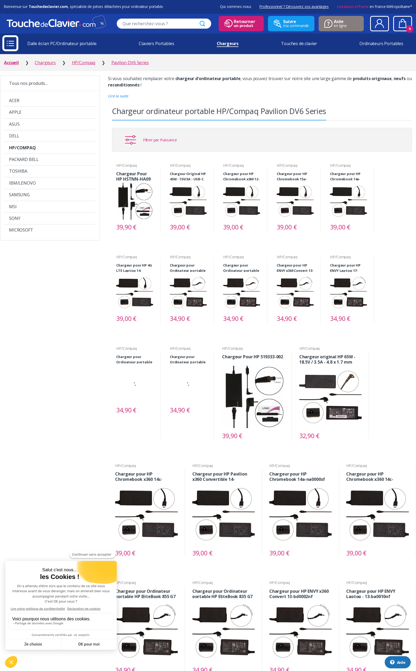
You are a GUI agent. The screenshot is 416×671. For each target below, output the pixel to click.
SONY (14, 218)
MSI (13, 207)
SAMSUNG (19, 195)
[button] (118, 96)
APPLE (15, 112)
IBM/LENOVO (22, 183)
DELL (14, 136)
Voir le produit (146, 227)
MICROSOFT (21, 230)
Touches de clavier (299, 43)
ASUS (14, 124)
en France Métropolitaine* (374, 6)
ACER (14, 100)
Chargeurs (228, 43)
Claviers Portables (156, 43)
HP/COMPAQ (22, 148)
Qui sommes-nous (235, 6)
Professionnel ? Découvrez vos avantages (294, 6)
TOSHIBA (18, 171)
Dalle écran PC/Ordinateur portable (62, 43)
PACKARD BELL (24, 159)
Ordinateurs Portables (381, 43)
